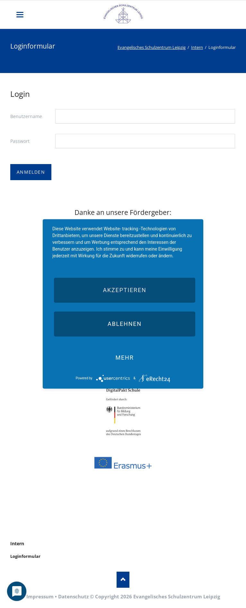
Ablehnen (125, 323)
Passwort (20, 141)
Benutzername (26, 116)
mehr (124, 357)
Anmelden (31, 172)
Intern (197, 47)
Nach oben (123, 580)
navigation (20, 14)
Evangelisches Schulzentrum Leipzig (152, 47)
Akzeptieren (124, 290)
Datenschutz (73, 596)
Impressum (40, 596)
